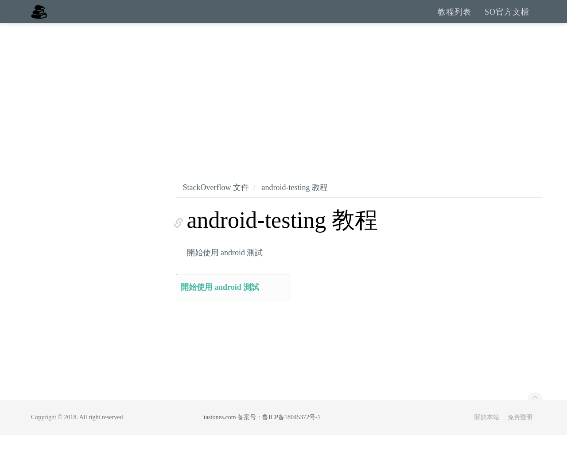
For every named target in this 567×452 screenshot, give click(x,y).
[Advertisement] (283, 106)
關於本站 (486, 434)
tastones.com (220, 434)
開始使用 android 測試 (225, 269)
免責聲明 (520, 434)
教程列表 (454, 20)
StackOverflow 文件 (216, 204)
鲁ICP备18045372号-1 (291, 434)
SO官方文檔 (507, 20)
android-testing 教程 (294, 204)
